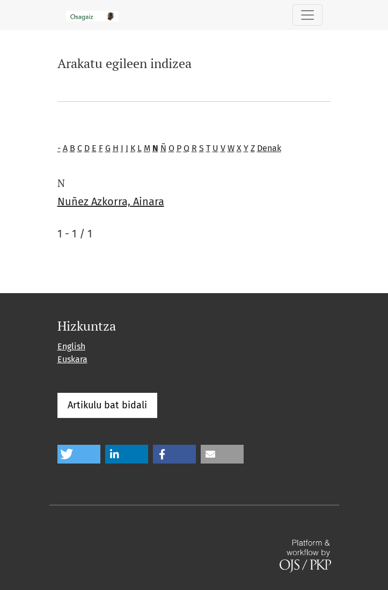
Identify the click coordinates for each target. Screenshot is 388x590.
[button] (78, 454)
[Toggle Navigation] (307, 15)
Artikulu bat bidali (107, 405)
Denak (269, 148)
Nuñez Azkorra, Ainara (110, 201)
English (71, 346)
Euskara (72, 359)
